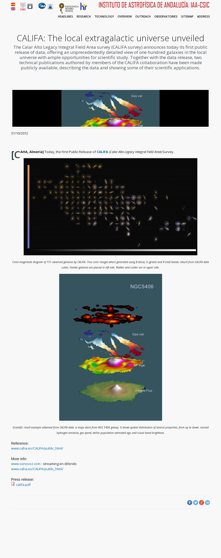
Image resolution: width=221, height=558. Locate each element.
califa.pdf (23, 484)
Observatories (166, 16)
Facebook (189, 502)
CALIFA (102, 151)
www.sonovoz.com (25, 463)
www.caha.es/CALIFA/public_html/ (37, 448)
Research (84, 16)
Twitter (195, 502)
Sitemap (187, 16)
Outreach (143, 16)
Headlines (65, 16)
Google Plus (201, 502)
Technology (104, 16)
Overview (125, 16)
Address (203, 16)
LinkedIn (207, 502)
